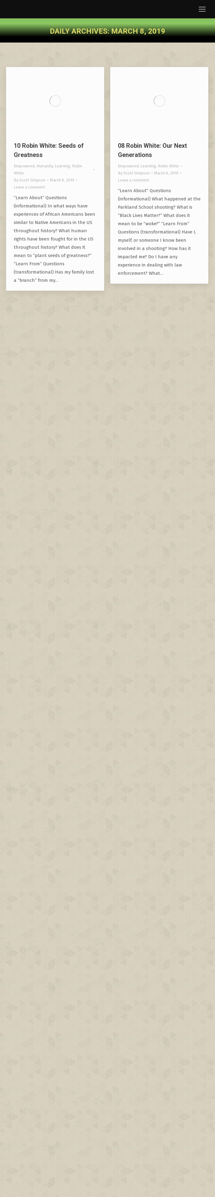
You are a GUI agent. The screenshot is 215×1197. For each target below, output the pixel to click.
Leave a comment (29, 187)
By (30, 180)
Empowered (24, 166)
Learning (62, 166)
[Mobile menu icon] (202, 9)
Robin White (168, 166)
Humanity (44, 166)
